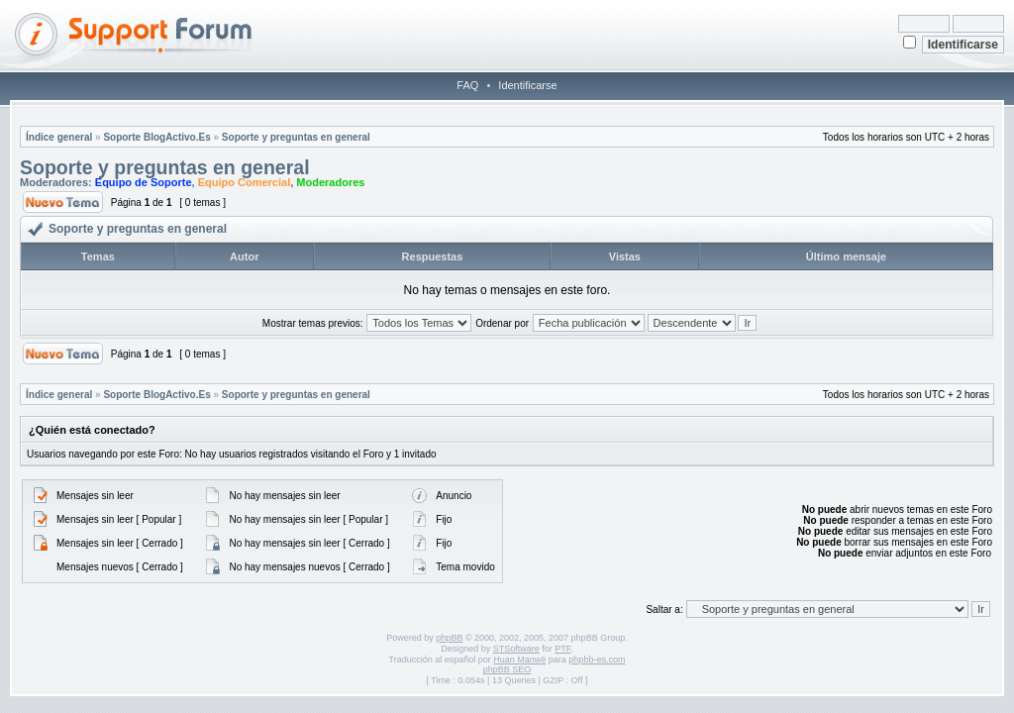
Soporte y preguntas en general (296, 137)
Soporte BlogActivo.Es (156, 137)
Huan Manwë (519, 659)
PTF (562, 649)
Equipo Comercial (244, 182)
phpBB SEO (507, 669)
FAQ (467, 85)
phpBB (449, 638)
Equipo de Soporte (143, 182)
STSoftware (516, 649)
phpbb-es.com (596, 659)
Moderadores (330, 182)
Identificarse (527, 85)
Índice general (59, 137)
